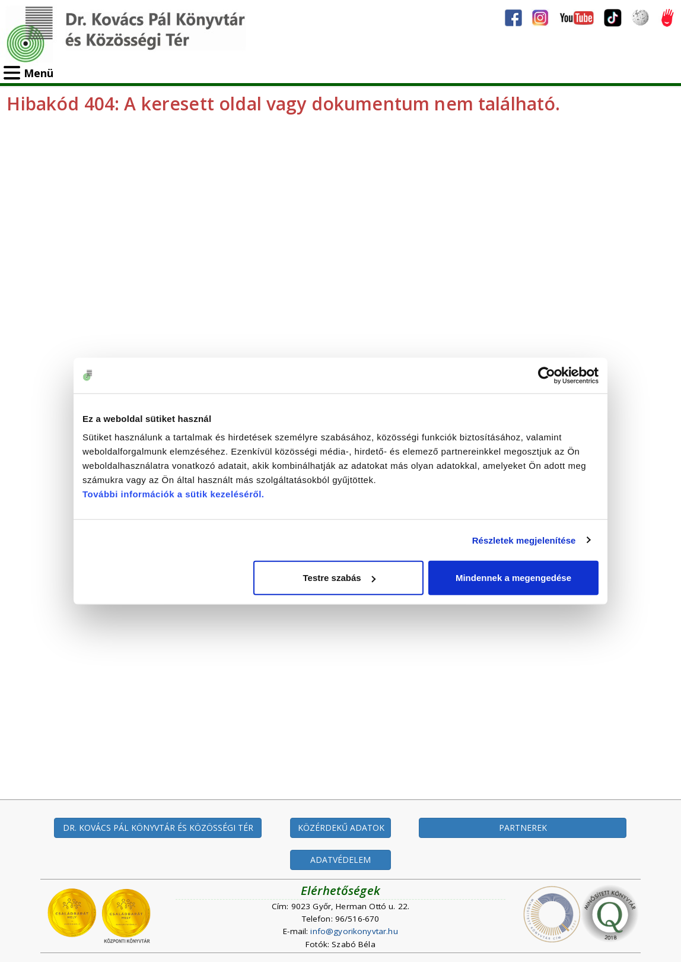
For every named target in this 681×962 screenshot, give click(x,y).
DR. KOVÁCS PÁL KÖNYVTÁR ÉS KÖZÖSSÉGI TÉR (158, 827)
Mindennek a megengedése (513, 578)
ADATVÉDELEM (340, 859)
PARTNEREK (523, 827)
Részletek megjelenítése (524, 540)
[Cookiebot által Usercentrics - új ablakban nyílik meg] (547, 375)
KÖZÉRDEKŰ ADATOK (341, 827)
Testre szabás (339, 578)
